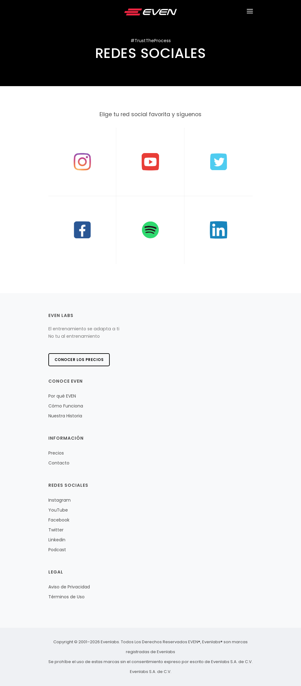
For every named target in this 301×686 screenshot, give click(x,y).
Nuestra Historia (65, 416)
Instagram (59, 500)
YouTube (58, 510)
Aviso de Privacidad (69, 587)
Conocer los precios (79, 359)
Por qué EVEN (62, 396)
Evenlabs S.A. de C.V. (150, 672)
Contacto (58, 463)
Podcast (57, 550)
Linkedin (56, 540)
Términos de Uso (66, 597)
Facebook (58, 520)
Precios (56, 453)
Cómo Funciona (65, 406)
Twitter (56, 530)
